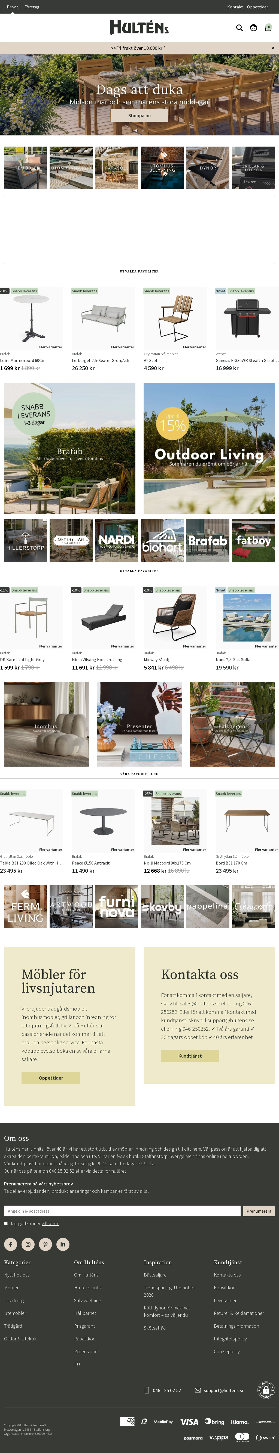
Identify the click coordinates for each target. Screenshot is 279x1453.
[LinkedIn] (62, 1244)
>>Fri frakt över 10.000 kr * (138, 48)
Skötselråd (155, 1328)
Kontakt (235, 7)
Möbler (11, 1287)
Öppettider (257, 7)
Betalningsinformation (236, 1326)
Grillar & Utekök (20, 1339)
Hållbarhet (85, 1313)
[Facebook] (10, 1244)
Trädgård (13, 1326)
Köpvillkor (224, 1287)
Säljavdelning (87, 1300)
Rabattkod (85, 1339)
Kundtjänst (190, 1056)
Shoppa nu (139, 115)
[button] (136, 130)
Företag (32, 7)
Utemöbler (15, 1313)
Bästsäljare (155, 1275)
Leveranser (225, 1300)
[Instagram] (28, 1244)
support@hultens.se (224, 1390)
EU (77, 1364)
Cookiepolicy (227, 1351)
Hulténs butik (88, 1287)
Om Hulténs (86, 1275)
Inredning (14, 1300)
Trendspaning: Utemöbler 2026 (170, 1291)
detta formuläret (109, 1171)
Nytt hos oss (17, 1275)
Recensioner (86, 1351)
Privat (12, 7)
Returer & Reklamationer (239, 1313)
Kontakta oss (227, 1275)
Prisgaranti (85, 1326)
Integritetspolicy (230, 1339)
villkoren (50, 1223)
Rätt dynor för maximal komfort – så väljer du (167, 1311)
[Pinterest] (45, 1244)
